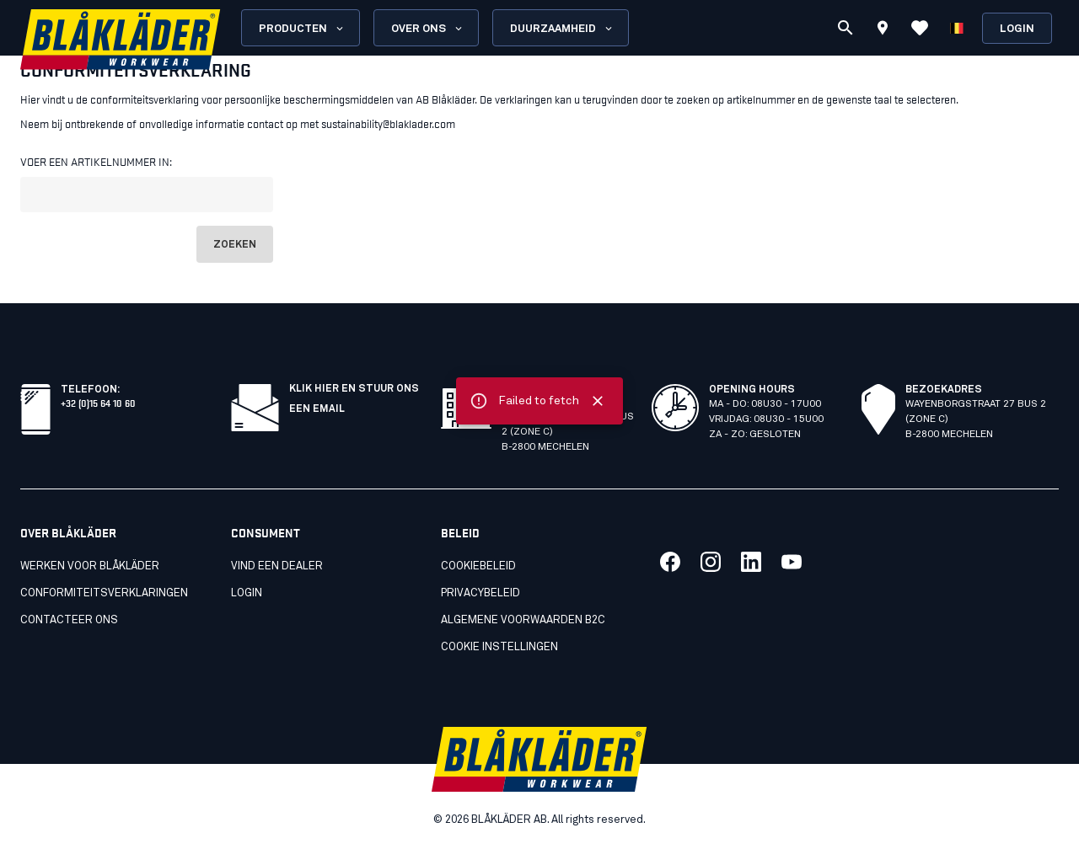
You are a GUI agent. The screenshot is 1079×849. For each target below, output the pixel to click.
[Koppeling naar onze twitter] (710, 561)
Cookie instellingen (499, 647)
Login (1017, 29)
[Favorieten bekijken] (919, 27)
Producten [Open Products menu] (302, 28)
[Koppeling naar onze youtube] (791, 561)
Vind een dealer (277, 566)
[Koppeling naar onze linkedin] (751, 561)
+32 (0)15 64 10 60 (98, 402)
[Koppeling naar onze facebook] (670, 561)
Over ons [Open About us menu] (427, 28)
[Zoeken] (845, 27)
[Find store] (882, 30)
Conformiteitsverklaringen (104, 593)
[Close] (597, 400)
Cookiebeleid (478, 566)
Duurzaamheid (562, 28)
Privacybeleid (480, 593)
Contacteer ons (69, 620)
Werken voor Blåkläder (89, 566)
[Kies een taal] (956, 27)
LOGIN (246, 593)
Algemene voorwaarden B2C (523, 620)
